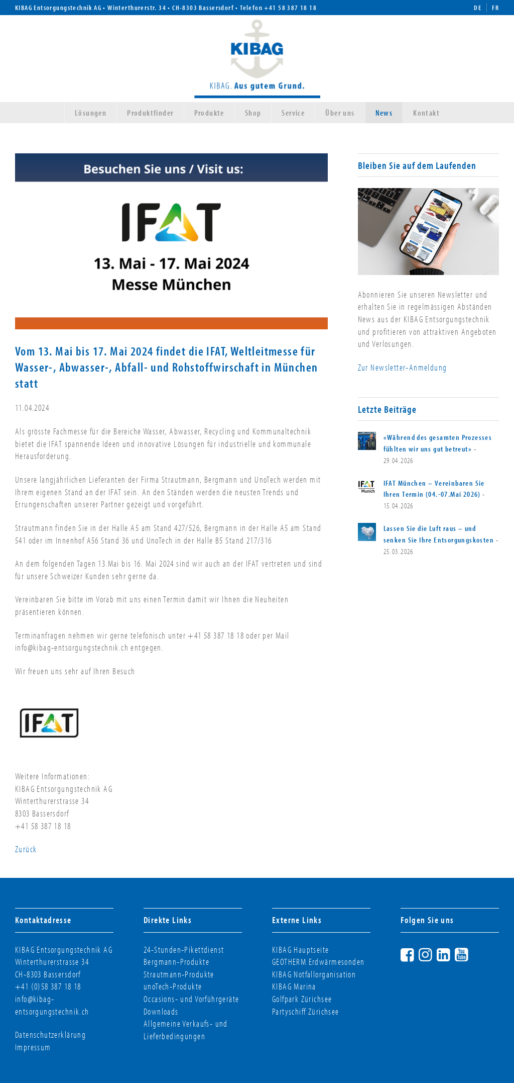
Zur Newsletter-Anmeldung (402, 367)
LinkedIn (453, 953)
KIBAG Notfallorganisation (314, 974)
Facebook (417, 953)
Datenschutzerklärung (50, 1034)
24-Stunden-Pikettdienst (184, 949)
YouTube (471, 953)
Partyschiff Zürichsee (305, 1011)
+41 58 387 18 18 (290, 7)
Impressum (33, 1047)
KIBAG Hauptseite (300, 949)
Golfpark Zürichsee (302, 999)
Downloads (161, 1011)
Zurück (26, 849)
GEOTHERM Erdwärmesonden (318, 961)
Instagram (435, 953)
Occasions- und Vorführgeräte (191, 999)
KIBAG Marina (294, 986)
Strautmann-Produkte (179, 974)
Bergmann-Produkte (176, 961)
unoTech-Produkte (173, 986)
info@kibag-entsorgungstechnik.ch (52, 1005)
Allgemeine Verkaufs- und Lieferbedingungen (186, 1030)
